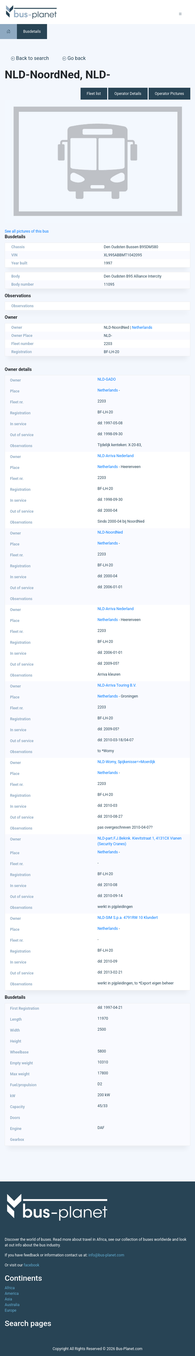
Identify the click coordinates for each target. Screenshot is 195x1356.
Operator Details (127, 93)
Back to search (30, 58)
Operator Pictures (169, 93)
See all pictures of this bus (27, 231)
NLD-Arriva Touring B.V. (116, 685)
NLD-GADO (106, 379)
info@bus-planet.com (106, 1255)
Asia (8, 1299)
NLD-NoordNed (110, 532)
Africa (10, 1288)
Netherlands (142, 327)
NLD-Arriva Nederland (115, 456)
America (12, 1293)
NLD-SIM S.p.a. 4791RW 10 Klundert (127, 917)
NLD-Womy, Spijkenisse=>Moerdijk (126, 762)
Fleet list (94, 93)
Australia (12, 1305)
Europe (10, 1310)
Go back (74, 58)
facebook (32, 1265)
